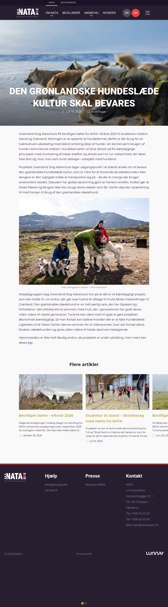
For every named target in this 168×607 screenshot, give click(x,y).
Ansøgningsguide (56, 484)
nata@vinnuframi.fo (145, 525)
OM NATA (52, 12)
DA (135, 12)
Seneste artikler (96, 484)
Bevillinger (71, 12)
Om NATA (51, 490)
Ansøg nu (91, 12)
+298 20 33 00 (140, 519)
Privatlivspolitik (84, 554)
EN (127, 12)
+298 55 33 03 (140, 513)
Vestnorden (68, 2)
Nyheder (109, 12)
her (30, 342)
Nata (52, 2)
